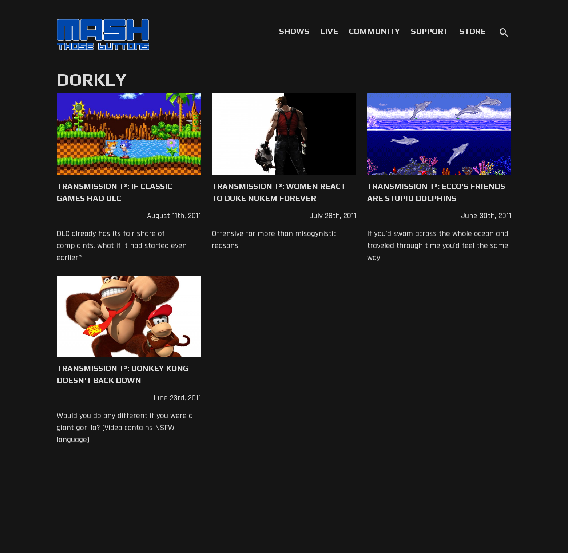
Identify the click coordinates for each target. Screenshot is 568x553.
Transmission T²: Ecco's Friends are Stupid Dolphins (436, 192)
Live (329, 31)
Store (472, 31)
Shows (294, 31)
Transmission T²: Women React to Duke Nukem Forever (279, 192)
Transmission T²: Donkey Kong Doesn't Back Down (122, 374)
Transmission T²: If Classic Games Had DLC (114, 192)
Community (374, 31)
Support (429, 31)
